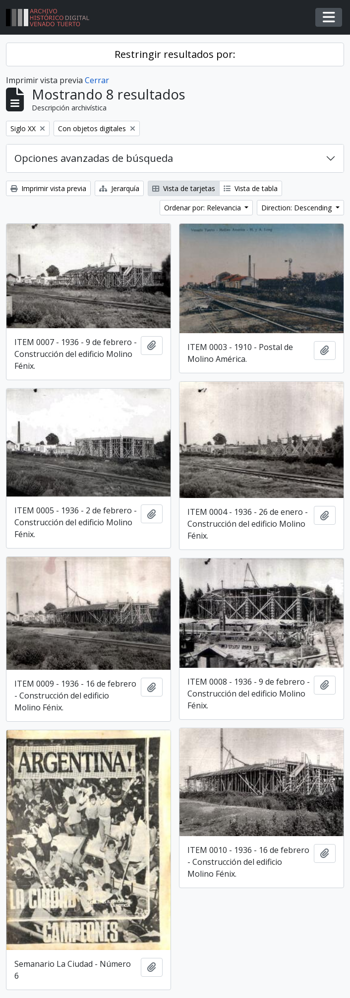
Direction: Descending (297, 207)
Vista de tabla (251, 188)
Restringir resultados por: (175, 54)
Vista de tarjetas (183, 188)
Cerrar (97, 80)
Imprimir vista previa (48, 188)
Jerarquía (119, 188)
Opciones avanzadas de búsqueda (93, 158)
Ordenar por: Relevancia (203, 207)
